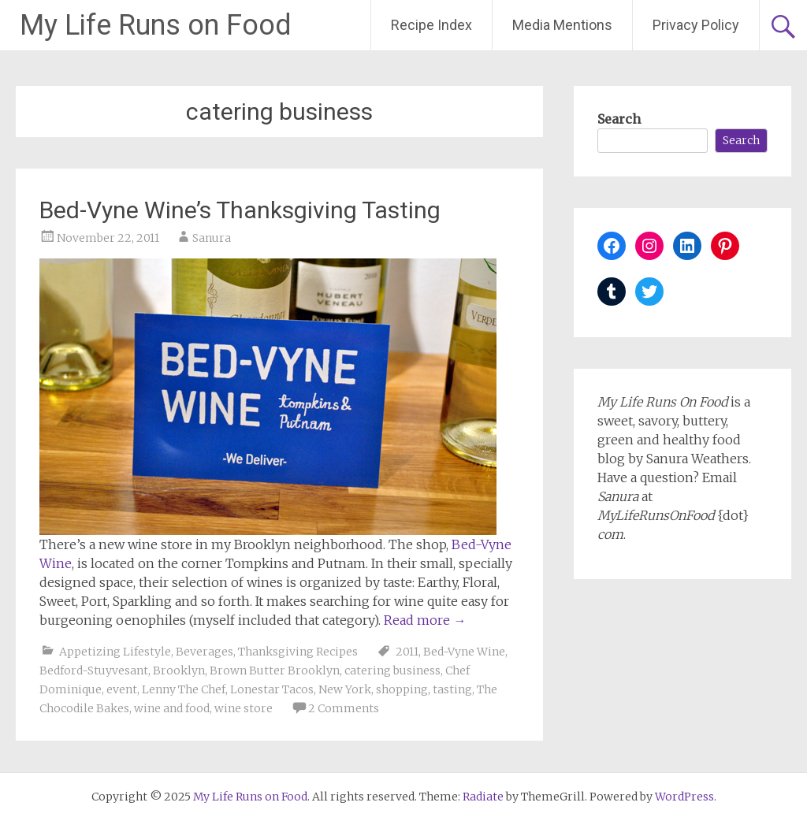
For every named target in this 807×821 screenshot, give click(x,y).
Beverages (204, 652)
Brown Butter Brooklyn (275, 670)
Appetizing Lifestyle (115, 652)
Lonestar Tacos (272, 689)
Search (619, 119)
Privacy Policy (696, 25)
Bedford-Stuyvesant (93, 670)
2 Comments (343, 708)
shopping (402, 689)
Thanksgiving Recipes (298, 652)
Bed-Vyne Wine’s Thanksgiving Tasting (240, 210)
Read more (425, 620)
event (121, 689)
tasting (452, 689)
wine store (243, 708)
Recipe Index (431, 25)
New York (344, 689)
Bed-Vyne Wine (464, 652)
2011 (407, 652)
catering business (392, 670)
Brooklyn (179, 670)
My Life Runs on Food (156, 25)
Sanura (211, 238)
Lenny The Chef (183, 689)
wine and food (172, 708)
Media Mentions (562, 25)
